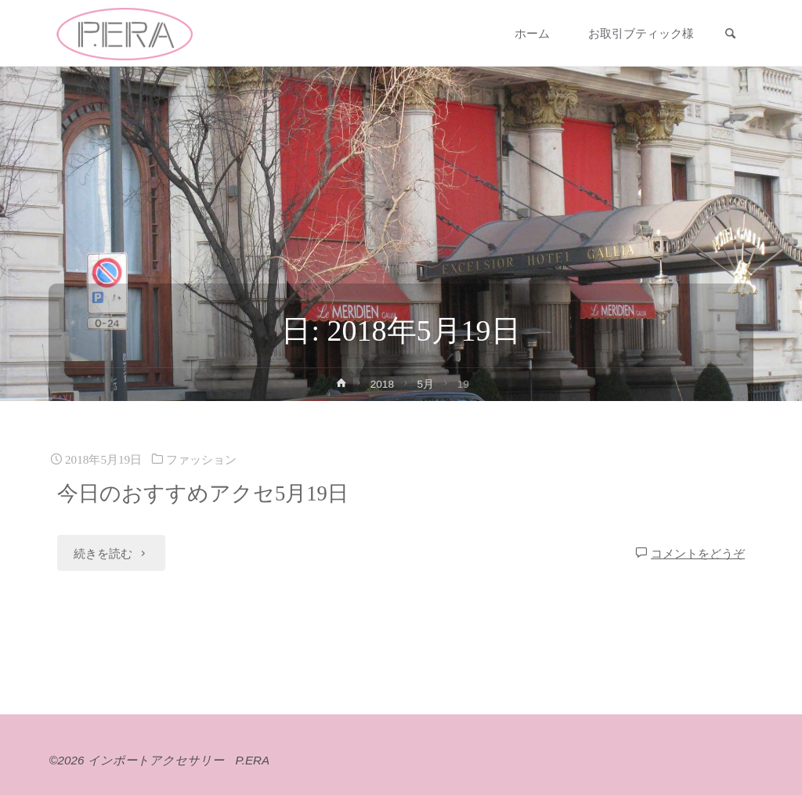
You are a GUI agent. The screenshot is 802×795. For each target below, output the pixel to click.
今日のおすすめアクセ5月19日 (203, 493)
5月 (426, 384)
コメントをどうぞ (698, 553)
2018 (382, 384)
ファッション (201, 459)
